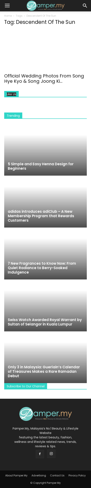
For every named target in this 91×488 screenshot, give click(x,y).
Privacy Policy (77, 475)
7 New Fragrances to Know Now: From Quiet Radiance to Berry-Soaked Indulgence (42, 268)
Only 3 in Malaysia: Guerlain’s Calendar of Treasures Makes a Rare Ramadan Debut (44, 371)
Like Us (11, 94)
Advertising (39, 475)
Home (8, 16)
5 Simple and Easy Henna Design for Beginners (41, 166)
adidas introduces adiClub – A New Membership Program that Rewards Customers (41, 216)
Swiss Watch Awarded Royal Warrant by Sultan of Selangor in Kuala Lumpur (45, 322)
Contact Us (57, 475)
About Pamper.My (16, 475)
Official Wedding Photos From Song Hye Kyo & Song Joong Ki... (44, 78)
